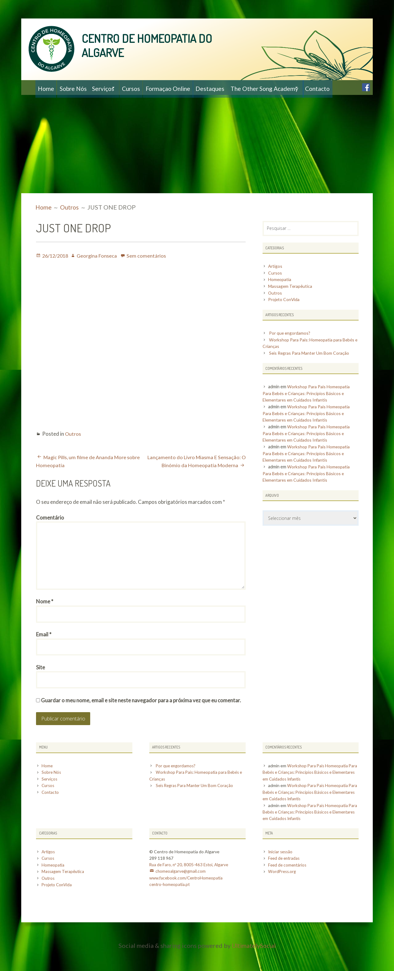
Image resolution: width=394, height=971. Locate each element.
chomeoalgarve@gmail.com (181, 893)
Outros (73, 448)
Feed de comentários (288, 886)
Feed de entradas (285, 880)
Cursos (149, 87)
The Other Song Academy (296, 87)
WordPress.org (282, 893)
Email (43, 655)
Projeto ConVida (285, 315)
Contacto (52, 102)
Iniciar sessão (281, 873)
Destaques (238, 87)
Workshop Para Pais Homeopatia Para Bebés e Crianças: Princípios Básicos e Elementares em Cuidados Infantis (308, 409)
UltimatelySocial (254, 966)
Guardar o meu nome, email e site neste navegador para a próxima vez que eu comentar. (141, 723)
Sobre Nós (79, 87)
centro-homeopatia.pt (170, 905)
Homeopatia (280, 295)
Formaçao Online (191, 87)
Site (40, 689)
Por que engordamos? (291, 348)
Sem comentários (150, 270)
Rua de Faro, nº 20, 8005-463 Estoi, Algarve (190, 886)
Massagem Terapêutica (290, 301)
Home (47, 87)
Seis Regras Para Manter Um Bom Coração (311, 368)
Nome (44, 621)
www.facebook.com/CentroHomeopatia (187, 899)
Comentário (50, 532)
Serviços (114, 87)
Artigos (275, 281)
